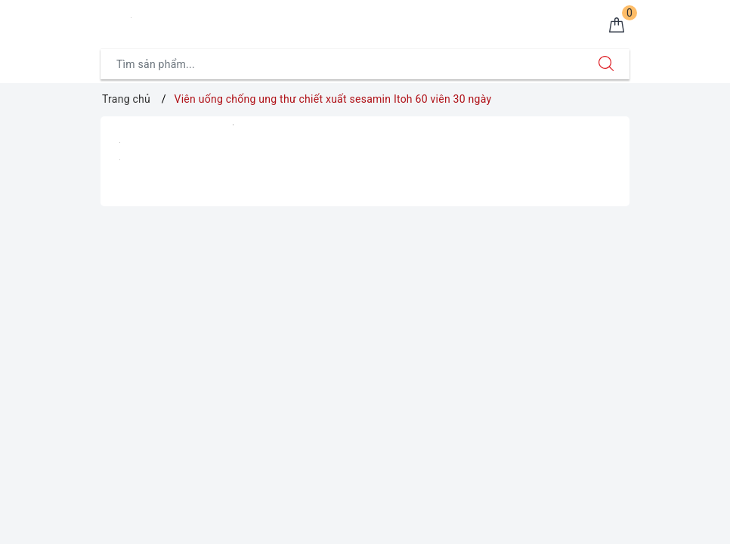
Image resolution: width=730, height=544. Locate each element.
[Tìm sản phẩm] (342, 64)
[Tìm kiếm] (606, 64)
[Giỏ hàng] (616, 26)
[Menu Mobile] (109, 20)
